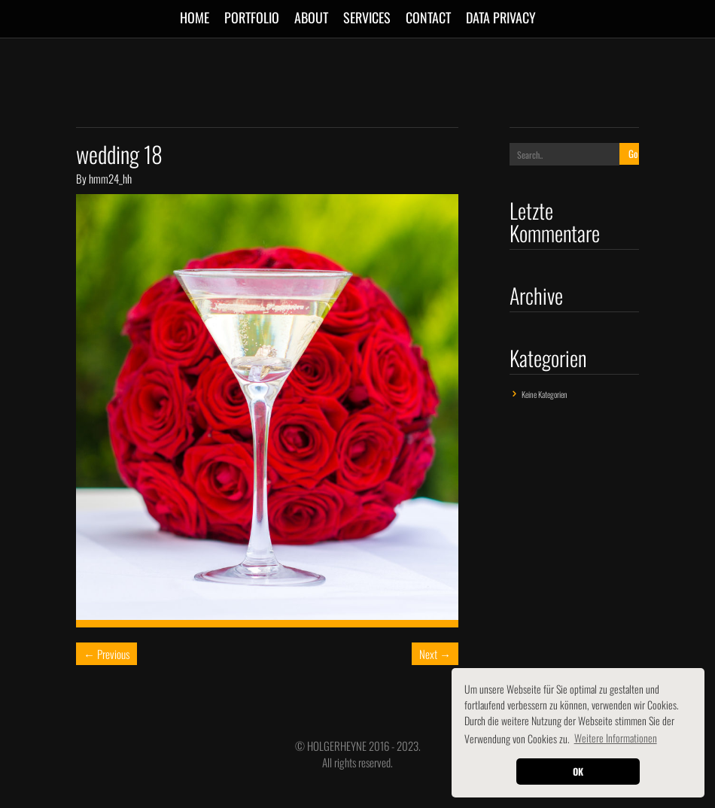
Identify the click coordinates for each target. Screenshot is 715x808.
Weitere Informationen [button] (615, 738)
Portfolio (251, 17)
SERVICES (367, 17)
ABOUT (311, 17)
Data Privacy (501, 17)
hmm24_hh (110, 178)
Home (194, 17)
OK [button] (578, 771)
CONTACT (428, 17)
